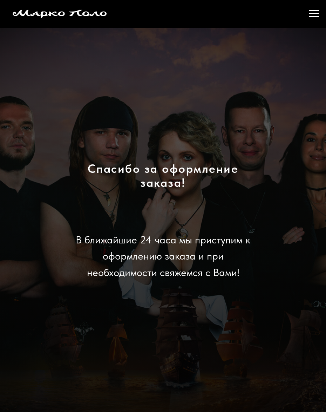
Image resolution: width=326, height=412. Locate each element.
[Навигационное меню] (314, 13)
